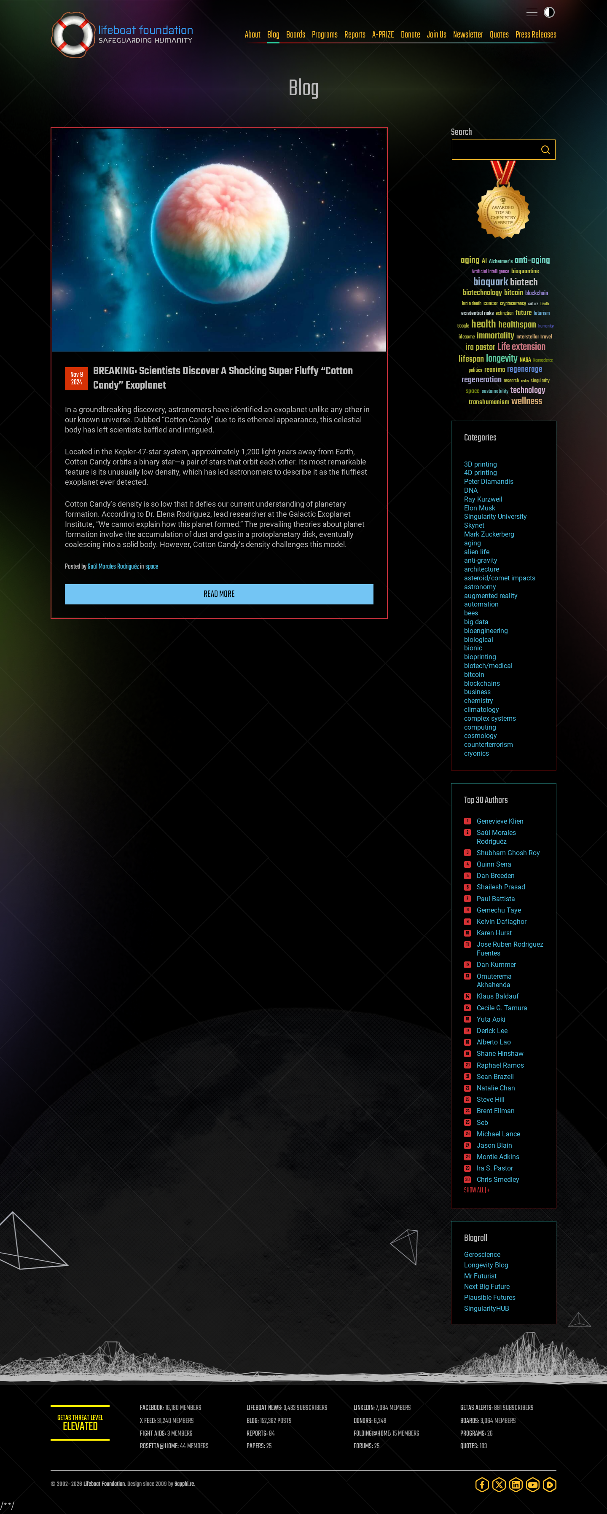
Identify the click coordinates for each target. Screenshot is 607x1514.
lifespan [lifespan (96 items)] (471, 359)
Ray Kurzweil (483, 499)
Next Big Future (487, 1287)
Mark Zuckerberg (489, 534)
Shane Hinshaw (500, 1054)
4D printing (480, 473)
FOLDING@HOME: (372, 1433)
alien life (476, 552)
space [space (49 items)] (473, 391)
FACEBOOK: (152, 1408)
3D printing (480, 464)
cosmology (480, 736)
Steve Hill (491, 1099)
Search (545, 150)
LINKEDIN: (364, 1408)
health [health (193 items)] (483, 325)
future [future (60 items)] (524, 313)
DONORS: (363, 1421)
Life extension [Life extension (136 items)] (521, 347)
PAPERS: (256, 1446)
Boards (295, 35)
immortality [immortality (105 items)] (495, 336)
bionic (473, 648)
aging (472, 543)
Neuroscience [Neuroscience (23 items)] (543, 361)
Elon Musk (479, 508)
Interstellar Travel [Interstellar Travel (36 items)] (534, 337)
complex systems (490, 718)
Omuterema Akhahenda (494, 980)
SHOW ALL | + (477, 1190)
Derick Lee (492, 1031)
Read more (219, 594)
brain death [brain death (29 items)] (471, 304)
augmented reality (491, 596)
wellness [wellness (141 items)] (526, 401)
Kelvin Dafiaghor (501, 922)
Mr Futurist (480, 1276)
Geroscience (482, 1255)
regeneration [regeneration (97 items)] (482, 380)
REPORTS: (257, 1433)
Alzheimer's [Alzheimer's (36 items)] (501, 262)
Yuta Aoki (491, 1019)
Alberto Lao (494, 1042)
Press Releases (536, 35)
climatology (481, 710)
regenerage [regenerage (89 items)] (525, 369)
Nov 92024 (76, 379)
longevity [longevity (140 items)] (502, 359)
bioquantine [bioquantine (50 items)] (525, 271)
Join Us (436, 35)
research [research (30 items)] (511, 381)
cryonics (476, 753)
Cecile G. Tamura (502, 1008)
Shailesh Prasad (501, 887)
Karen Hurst (494, 933)
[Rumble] (549, 1484)
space (151, 566)
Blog (273, 35)
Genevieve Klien (500, 821)
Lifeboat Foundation (104, 1484)
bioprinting (480, 657)
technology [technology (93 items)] (527, 391)
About (253, 35)
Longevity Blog (486, 1265)
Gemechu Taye (499, 910)
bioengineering (486, 631)
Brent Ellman (496, 1111)
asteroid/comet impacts (499, 578)
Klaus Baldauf (498, 996)
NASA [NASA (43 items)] (525, 360)
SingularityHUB (486, 1309)
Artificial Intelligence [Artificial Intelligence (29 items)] (490, 272)
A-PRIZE (383, 35)
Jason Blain (494, 1145)
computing (480, 727)
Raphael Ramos (500, 1065)
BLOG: (253, 1421)
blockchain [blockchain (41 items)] (536, 293)
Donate (410, 35)
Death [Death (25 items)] (544, 304)
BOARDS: (469, 1421)
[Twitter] (499, 1484)
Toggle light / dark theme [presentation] (549, 12)
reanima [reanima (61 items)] (494, 370)
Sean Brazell (495, 1077)
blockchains (482, 683)
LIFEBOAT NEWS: (264, 1408)
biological (478, 640)
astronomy (480, 587)
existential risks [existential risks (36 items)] (477, 314)
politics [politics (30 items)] (475, 370)
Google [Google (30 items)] (463, 326)
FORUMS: (363, 1446)
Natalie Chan (496, 1088)
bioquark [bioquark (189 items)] (490, 282)
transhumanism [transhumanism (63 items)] (489, 402)
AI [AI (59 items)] (484, 262)
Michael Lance (498, 1134)
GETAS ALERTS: (476, 1408)
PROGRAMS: (473, 1433)
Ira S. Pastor (495, 1168)
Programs (325, 35)
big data (476, 622)
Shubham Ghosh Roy (508, 853)
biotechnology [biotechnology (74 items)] (482, 293)
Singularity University (495, 517)
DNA (471, 490)
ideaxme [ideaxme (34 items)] (467, 338)
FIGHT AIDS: (153, 1433)
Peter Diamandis (488, 482)
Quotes (499, 35)
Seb (482, 1123)
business (477, 692)
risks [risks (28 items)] (525, 381)
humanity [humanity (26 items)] (546, 326)
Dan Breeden (496, 876)
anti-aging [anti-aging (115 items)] (532, 260)
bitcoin (474, 675)
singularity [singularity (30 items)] (540, 381)
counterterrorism (488, 745)
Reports (354, 35)
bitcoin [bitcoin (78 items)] (513, 293)
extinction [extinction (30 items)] (504, 314)
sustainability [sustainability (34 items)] (495, 392)
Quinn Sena (494, 864)
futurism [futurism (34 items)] (542, 314)
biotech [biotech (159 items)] (524, 282)
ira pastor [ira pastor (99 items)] (480, 347)
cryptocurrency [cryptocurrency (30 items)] (513, 304)
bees (471, 613)
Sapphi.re (184, 1484)
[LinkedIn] (516, 1484)
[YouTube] (533, 1484)
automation (481, 604)
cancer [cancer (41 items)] (490, 304)
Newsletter (468, 35)
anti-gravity (480, 560)
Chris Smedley (498, 1180)
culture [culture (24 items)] (533, 304)
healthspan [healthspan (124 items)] (517, 325)
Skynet (474, 525)
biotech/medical (488, 666)
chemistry (478, 701)
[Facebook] (482, 1484)
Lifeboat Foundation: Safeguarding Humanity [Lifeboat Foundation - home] (122, 35)
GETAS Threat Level (80, 1424)
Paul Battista (496, 899)
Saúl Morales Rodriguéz (113, 566)
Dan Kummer (496, 965)
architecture (481, 569)
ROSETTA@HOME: (159, 1446)
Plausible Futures (490, 1298)
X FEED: (148, 1421)
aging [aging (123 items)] (470, 260)
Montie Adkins (498, 1157)
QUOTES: (469, 1446)
